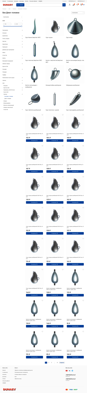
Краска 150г (5, 66)
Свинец (14, 8)
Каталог (4, 1)
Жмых (4, 52)
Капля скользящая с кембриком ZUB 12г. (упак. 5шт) (53, 289)
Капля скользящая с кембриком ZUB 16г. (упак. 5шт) (33, 320)
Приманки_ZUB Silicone (9, 90)
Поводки (5, 72)
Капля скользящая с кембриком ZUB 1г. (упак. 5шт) (74, 320)
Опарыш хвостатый (8, 107)
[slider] (4, 26)
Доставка (22, 1)
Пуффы (4, 74)
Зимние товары (6, 63)
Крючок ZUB (6, 87)
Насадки (5, 69)
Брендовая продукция (8, 60)
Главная (4, 8)
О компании (10, 1)
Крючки (4, 41)
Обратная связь (18, 378)
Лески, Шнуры (6, 38)
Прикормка (5, 30)
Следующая (62, 362)
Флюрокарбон (7, 103)
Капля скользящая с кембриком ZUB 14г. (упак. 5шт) (74, 289)
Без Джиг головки (9, 96)
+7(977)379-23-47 (72, 1)
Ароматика (5, 35)
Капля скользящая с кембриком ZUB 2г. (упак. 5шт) (53, 351)
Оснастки (5, 55)
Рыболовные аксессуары (8, 77)
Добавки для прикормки (8, 49)
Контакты (16, 1)
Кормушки (5, 47)
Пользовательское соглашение (21, 372)
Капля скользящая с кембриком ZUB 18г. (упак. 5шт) (53, 320)
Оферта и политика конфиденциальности (24, 370)
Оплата (26, 1)
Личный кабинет (33, 1)
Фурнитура (5, 44)
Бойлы (4, 58)
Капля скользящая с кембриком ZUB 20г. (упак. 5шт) (33, 351)
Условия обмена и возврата (20, 374)
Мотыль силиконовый (9, 105)
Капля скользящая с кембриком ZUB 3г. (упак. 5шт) (74, 351)
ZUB (9, 8)
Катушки (5, 33)
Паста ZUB (6, 92)
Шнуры (5, 101)
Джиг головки (8, 98)
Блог (16, 376)
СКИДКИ (40, 1)
